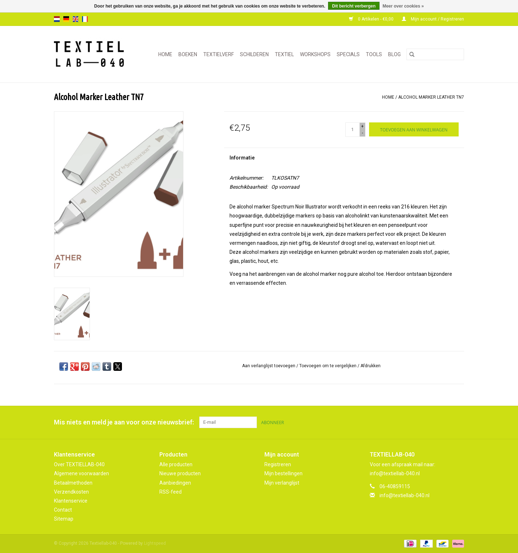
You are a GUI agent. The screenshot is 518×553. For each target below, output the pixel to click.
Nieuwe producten (180, 473)
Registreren (277, 464)
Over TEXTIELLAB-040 (79, 464)
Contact (63, 510)
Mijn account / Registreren (433, 19)
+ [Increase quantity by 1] (362, 126)
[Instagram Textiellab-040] (458, 422)
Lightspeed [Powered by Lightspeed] (155, 543)
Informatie (242, 158)
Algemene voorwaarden (81, 473)
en (75, 19)
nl (57, 19)
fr (85, 19)
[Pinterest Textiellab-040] (445, 422)
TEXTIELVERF (218, 54)
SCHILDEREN (254, 54)
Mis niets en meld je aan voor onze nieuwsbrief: (124, 422)
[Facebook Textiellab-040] (433, 422)
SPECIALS (348, 54)
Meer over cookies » (403, 6)
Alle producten (175, 464)
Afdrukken (370, 365)
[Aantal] (352, 129)
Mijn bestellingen (283, 473)
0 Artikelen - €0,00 (372, 19)
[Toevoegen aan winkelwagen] (414, 129)
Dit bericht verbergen (354, 6)
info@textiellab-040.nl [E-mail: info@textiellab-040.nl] (405, 495)
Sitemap (63, 519)
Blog (394, 54)
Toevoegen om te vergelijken (328, 365)
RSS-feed (170, 492)
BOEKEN (187, 54)
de (66, 19)
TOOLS (374, 54)
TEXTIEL (284, 54)
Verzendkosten (71, 492)
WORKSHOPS (315, 54)
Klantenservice (70, 501)
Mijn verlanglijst (281, 483)
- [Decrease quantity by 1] (362, 132)
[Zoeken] (435, 54)
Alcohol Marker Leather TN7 (431, 97)
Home (165, 54)
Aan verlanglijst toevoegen (269, 365)
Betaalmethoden (73, 483)
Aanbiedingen (175, 483)
